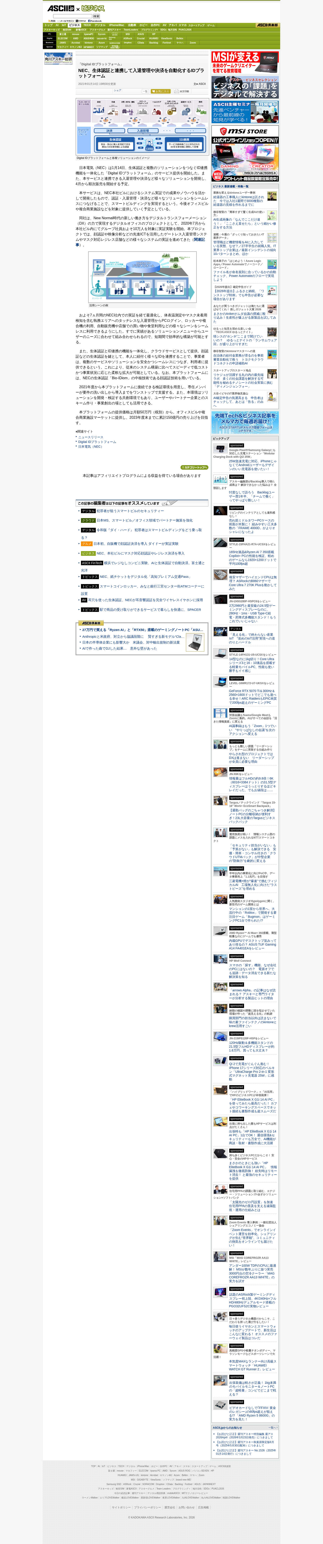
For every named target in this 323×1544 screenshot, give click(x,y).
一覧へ (272, 1427)
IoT (64, 25)
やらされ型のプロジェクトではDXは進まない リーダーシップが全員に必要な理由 (251, 758)
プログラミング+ (149, 29)
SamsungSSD (112, 38)
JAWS (62, 43)
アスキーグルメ (97, 29)
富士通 (62, 34)
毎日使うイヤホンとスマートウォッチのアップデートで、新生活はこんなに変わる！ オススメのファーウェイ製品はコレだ (253, 1332)
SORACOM (148, 1484)
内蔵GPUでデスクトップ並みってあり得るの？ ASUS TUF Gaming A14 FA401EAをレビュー (253, 944)
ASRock (127, 38)
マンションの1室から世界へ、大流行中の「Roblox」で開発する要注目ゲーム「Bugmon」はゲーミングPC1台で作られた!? (253, 914)
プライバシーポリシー (147, 1507)
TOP (93, 1466)
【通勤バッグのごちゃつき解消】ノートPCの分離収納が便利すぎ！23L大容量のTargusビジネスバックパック (252, 816)
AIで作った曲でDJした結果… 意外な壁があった (119, 648)
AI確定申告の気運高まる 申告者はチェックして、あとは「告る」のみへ (238, 401)
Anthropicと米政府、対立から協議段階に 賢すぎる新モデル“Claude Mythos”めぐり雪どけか (152, 636)
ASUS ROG (89, 38)
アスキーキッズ (52, 29)
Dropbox (128, 43)
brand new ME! (183, 1479)
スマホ (183, 25)
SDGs (163, 29)
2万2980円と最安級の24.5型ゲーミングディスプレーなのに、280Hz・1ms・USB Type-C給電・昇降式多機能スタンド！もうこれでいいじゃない (252, 613)
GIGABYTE (102, 38)
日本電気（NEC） (91, 446)
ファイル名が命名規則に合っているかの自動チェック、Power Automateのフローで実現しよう (244, 276)
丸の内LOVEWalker (211, 1497)
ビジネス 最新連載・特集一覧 (231, 186)
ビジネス (90, 8)
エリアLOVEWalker (109, 1497)
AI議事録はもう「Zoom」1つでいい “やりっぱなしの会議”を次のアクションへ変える (252, 730)
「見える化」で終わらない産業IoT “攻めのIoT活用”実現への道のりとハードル (252, 638)
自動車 (132, 25)
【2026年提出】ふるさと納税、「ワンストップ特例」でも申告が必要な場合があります (238, 295)
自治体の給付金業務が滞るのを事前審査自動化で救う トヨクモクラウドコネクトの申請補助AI (238, 359)
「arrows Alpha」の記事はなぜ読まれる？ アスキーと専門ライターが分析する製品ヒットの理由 (252, 994)
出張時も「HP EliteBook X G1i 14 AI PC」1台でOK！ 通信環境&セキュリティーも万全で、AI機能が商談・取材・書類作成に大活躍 (252, 1137)
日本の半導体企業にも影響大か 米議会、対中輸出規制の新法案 (131, 642)
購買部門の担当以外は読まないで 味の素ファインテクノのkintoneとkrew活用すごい (254, 1022)
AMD (75, 38)
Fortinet (167, 43)
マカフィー (62, 47)
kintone (89, 43)
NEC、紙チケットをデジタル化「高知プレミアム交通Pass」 (146, 576)
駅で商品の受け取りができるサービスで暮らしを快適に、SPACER (150, 609)
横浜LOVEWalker (130, 1497)
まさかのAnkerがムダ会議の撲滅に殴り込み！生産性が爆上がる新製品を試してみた (244, 317)
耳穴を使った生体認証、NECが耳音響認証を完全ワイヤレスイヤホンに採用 (145, 600)
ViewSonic (166, 38)
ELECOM (63, 38)
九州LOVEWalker (190, 1497)
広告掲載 (203, 1507)
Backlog (153, 43)
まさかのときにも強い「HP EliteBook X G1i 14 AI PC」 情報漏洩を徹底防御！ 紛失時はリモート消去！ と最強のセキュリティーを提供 (253, 1170)
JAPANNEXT (88, 47)
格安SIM (67, 29)
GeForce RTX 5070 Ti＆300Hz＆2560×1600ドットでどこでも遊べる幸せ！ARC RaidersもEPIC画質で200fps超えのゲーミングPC (253, 696)
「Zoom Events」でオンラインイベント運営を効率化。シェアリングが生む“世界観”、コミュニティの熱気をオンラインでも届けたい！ (252, 1237)
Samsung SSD (114, 1484)
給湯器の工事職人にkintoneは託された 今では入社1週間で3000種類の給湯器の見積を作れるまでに (238, 201)
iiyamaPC (88, 34)
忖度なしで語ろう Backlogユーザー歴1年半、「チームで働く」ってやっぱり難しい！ (252, 496)
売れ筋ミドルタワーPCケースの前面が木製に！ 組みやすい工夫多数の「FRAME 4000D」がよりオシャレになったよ (253, 526)
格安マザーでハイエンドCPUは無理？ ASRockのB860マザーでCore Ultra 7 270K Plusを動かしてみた (253, 583)
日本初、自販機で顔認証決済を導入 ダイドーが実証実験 (136, 543)
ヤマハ (180, 43)
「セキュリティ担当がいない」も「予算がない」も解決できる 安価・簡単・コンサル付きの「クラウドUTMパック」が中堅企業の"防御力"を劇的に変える (252, 853)
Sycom (101, 34)
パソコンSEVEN (115, 34)
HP (153, 34)
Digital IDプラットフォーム (97, 442)
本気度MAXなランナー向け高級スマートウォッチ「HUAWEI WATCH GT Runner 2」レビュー (253, 1365)
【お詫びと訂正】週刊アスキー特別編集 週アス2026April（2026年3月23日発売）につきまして (244, 1435)
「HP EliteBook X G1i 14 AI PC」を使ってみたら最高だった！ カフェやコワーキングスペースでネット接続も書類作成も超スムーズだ (253, 1105)
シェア (117, 90)
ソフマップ (101, 47)
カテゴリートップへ (194, 467)
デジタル (100, 25)
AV (164, 25)
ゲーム (211, 25)
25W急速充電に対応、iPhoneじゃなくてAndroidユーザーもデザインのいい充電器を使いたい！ (253, 465)
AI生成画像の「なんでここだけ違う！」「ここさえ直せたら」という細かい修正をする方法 (244, 223)
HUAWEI (153, 38)
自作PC (155, 25)
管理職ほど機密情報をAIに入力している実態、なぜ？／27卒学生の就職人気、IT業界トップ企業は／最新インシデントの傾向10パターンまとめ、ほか (244, 248)
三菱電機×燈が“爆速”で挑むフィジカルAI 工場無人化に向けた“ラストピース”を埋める (253, 885)
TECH (87, 25)
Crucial (141, 38)
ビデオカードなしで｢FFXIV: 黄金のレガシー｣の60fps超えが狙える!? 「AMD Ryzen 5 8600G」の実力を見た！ (252, 1413)
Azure (102, 43)
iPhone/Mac (116, 25)
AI (57, 25)
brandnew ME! (115, 47)
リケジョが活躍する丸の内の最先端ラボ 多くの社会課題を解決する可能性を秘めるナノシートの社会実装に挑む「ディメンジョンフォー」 (243, 380)
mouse (75, 34)
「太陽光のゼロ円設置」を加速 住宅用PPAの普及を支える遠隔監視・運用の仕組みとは (252, 1206)
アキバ (173, 25)
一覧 (145, 91)
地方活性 (172, 29)
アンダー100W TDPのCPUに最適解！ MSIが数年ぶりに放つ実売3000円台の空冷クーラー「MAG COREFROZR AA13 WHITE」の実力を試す (252, 1273)
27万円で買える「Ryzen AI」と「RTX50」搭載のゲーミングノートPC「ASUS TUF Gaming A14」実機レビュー (168, 630)
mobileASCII (173, 1493)
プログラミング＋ (182, 1488)
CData (140, 43)
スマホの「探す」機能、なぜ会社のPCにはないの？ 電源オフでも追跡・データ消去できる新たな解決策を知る (252, 971)
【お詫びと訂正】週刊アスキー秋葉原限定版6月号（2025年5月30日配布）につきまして (245, 1444)
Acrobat (76, 43)
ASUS (141, 34)
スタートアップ (196, 25)
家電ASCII (81, 29)
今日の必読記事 (122, 1493)
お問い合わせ (187, 1507)
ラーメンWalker (90, 1497)
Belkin (179, 38)
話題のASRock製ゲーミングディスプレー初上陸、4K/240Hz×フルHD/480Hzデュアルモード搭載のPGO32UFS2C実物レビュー (252, 1300)
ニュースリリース (90, 437)
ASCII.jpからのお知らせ (227, 1427)
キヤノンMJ (76, 47)
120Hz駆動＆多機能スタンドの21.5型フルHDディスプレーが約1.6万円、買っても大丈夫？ (251, 1046)
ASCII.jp (60, 8)
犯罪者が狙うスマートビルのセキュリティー (130, 511)
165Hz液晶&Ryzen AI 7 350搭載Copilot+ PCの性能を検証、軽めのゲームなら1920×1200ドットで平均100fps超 (252, 557)
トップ (48, 25)
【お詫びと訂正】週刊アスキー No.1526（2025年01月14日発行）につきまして (246, 1452)
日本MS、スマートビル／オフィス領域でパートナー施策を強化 (145, 520)
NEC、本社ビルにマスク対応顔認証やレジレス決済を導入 (141, 553)
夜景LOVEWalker (171, 1497)
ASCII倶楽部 (268, 25)
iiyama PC (155, 1471)
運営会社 (169, 1507)
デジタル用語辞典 (156, 1493)
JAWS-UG (134, 1475)
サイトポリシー (121, 1507)
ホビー (144, 25)
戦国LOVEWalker (231, 1497)
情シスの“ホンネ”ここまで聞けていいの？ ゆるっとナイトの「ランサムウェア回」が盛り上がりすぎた (245, 340)
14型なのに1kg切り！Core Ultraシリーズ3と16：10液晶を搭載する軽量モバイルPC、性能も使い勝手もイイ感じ (252, 664)
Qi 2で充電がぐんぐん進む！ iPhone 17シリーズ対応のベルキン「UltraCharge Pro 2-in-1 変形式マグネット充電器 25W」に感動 (252, 1071)
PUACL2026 (185, 29)
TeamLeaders (131, 29)
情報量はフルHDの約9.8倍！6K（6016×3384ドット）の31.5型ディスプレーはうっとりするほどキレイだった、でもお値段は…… (252, 784)
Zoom (193, 43)
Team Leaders (163, 1488)
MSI (128, 34)
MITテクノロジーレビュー (195, 1493)
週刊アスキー (114, 29)
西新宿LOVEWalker (150, 1497)
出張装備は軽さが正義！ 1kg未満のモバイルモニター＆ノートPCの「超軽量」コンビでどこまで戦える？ (252, 1388)
